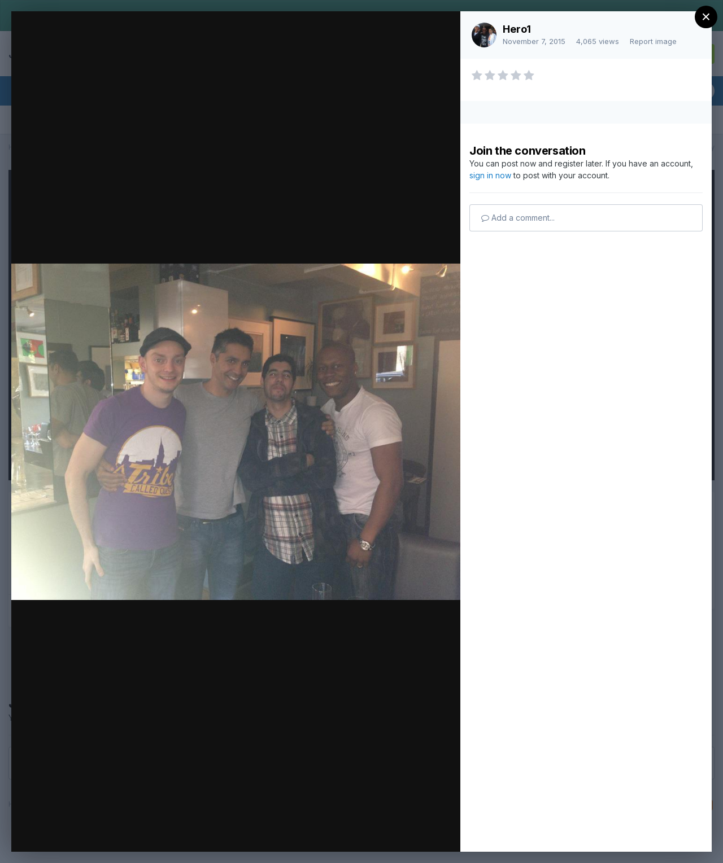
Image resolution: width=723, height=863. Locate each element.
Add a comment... (518, 217)
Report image (653, 41)
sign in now (490, 175)
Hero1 (517, 29)
